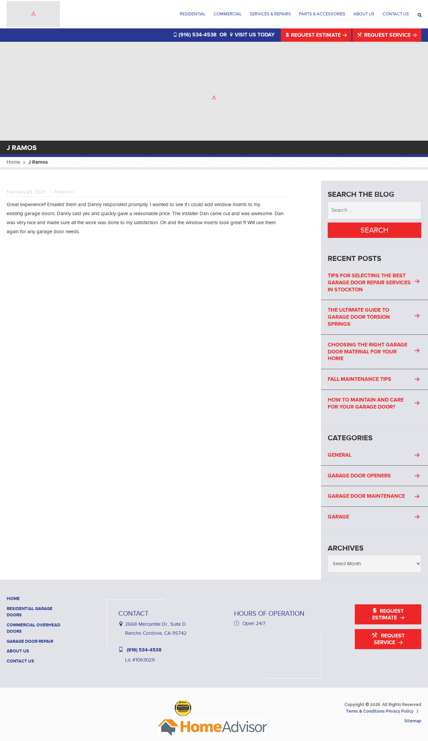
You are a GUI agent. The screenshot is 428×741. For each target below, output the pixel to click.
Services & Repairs (270, 14)
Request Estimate (314, 35)
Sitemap (412, 721)
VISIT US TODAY (252, 34)
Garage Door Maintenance (366, 496)
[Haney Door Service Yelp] (15, 703)
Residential (193, 14)
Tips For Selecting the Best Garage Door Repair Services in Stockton (369, 282)
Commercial (228, 14)
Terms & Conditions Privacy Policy (380, 711)
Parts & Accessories (322, 14)
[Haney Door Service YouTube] (19, 703)
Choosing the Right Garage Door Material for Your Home (367, 351)
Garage (338, 516)
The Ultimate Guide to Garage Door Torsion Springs (359, 317)
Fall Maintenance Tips (359, 379)
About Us (363, 14)
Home (13, 162)
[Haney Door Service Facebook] (8, 703)
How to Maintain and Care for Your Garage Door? (366, 403)
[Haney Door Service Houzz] (11, 703)
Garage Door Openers (359, 475)
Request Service (384, 35)
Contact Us (396, 14)
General (339, 455)
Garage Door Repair (30, 641)
